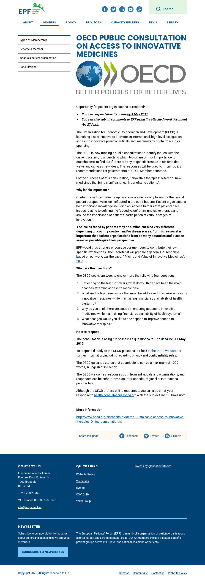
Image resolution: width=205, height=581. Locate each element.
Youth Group (83, 501)
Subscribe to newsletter (43, 552)
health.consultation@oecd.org (115, 395)
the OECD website (164, 351)
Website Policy (85, 474)
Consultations (28, 67)
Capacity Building (125, 22)
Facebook (131, 435)
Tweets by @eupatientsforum (153, 466)
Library (172, 22)
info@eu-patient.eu (30, 507)
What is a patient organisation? (39, 58)
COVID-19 (82, 494)
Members (49, 22)
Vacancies (82, 481)
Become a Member (31, 49)
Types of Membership (33, 40)
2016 (79, 261)
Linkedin (176, 435)
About (28, 22)
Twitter (155, 435)
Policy (71, 22)
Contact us (158, 573)
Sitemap (124, 573)
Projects (93, 22)
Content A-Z (140, 573)
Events (80, 487)
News (153, 22)
